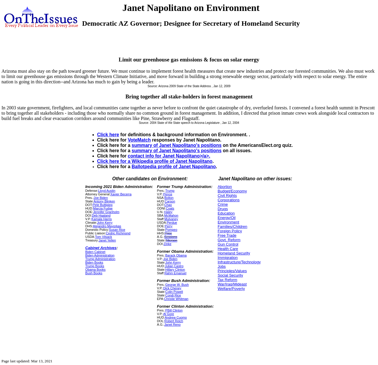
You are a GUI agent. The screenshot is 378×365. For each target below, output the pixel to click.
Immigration (228, 257)
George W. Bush (177, 284)
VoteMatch (139, 139)
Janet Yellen (107, 240)
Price (168, 233)
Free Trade (227, 235)
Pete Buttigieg (102, 205)
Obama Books (95, 269)
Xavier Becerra (121, 194)
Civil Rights (227, 195)
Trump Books (94, 266)
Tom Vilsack (103, 237)
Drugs (223, 209)
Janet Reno (172, 324)
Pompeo (171, 229)
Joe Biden (101, 197)
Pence (167, 194)
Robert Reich (173, 321)
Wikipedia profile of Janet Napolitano (172, 161)
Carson (170, 201)
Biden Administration (100, 255)
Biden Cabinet (95, 252)
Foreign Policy (230, 231)
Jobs (222, 266)
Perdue (172, 222)
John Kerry (104, 222)
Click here (108, 134)
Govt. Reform (229, 240)
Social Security (230, 275)
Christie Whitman (176, 299)
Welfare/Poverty (231, 288)
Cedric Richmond (118, 233)
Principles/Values (232, 271)
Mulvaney (171, 219)
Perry (168, 226)
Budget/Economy (232, 191)
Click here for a (114, 161)
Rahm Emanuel (175, 273)
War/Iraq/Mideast (232, 284)
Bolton (169, 197)
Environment (228, 222)
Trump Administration (100, 259)
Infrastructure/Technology (239, 262)
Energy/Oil (227, 217)
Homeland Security (234, 253)
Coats (170, 208)
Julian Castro (174, 266)
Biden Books (94, 262)
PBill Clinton (174, 310)
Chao (168, 205)
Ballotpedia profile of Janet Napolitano (174, 166)
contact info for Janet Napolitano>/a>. (169, 155)
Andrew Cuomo (176, 317)
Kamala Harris (102, 219)
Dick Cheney (172, 288)
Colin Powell (174, 291)
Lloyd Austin (106, 190)
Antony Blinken (104, 201)
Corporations (228, 200)
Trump (170, 190)
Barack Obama (176, 255)
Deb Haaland (101, 215)
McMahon (171, 215)
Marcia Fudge (103, 208)
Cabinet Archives (101, 248)
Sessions (170, 237)
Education (226, 213)
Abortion (225, 186)
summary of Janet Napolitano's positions (176, 145)
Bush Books (93, 273)
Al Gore (168, 314)
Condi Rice (173, 295)
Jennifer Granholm (106, 212)
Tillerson (171, 240)
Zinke (167, 244)
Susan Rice (117, 229)
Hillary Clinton (175, 269)
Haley (168, 212)
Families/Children (232, 226)
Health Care (228, 248)
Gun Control (228, 244)
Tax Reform (227, 280)
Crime (223, 204)
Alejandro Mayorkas (107, 226)
